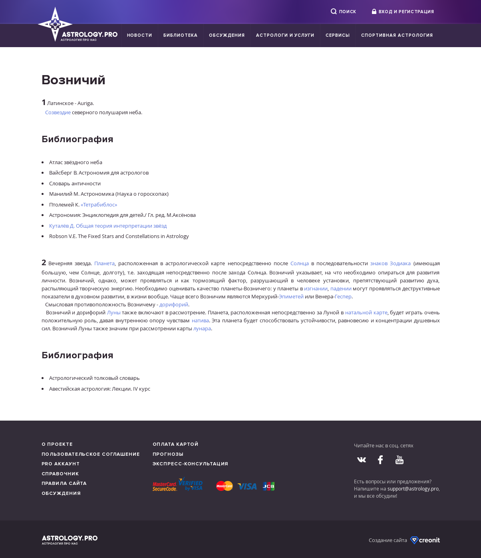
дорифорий (173, 304)
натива (200, 320)
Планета (104, 263)
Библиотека (180, 35)
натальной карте (366, 312)
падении (341, 288)
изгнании (316, 288)
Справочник (60, 474)
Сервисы (338, 35)
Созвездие (58, 112)
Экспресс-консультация (191, 464)
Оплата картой (176, 444)
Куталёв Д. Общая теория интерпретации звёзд (108, 225)
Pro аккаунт (61, 464)
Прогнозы (168, 454)
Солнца (299, 263)
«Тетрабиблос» (99, 204)
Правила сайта (64, 484)
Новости (140, 35)
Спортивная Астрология (397, 35)
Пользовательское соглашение (91, 454)
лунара (202, 328)
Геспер (343, 296)
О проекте (57, 444)
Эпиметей (291, 296)
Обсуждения (227, 35)
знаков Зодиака (390, 263)
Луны (114, 312)
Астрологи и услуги (285, 35)
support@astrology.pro (413, 488)
